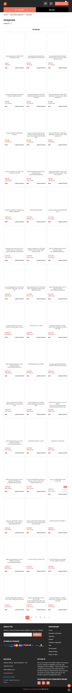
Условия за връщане (55, 642)
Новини (51, 639)
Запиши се (37, 634)
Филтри (36, 29)
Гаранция (51, 636)
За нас (50, 630)
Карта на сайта (53, 654)
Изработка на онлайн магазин (32, 689)
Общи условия (53, 651)
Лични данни (52, 648)
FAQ (50, 645)
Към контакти (8, 673)
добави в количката (19, 67)
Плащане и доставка (55, 633)
